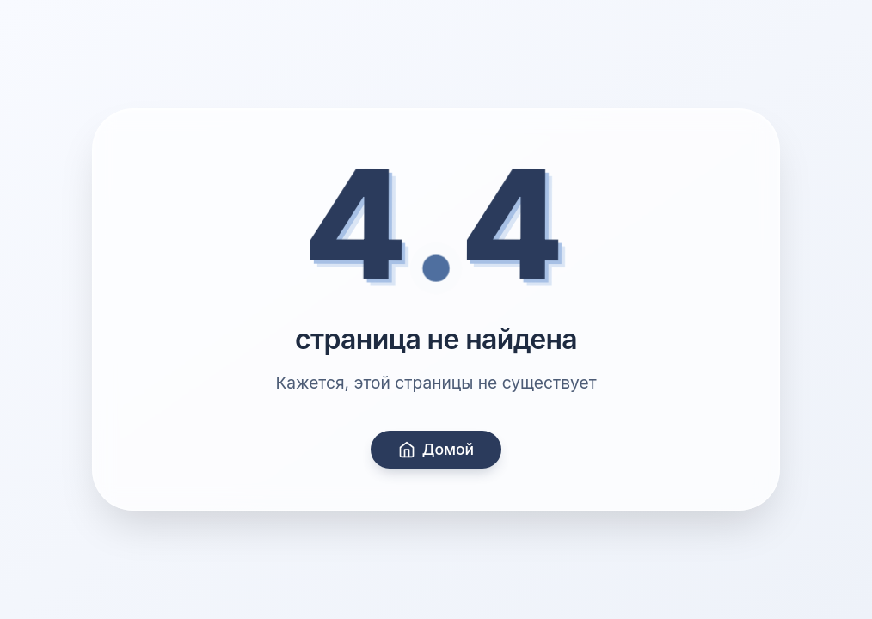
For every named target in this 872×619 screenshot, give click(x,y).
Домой (436, 449)
